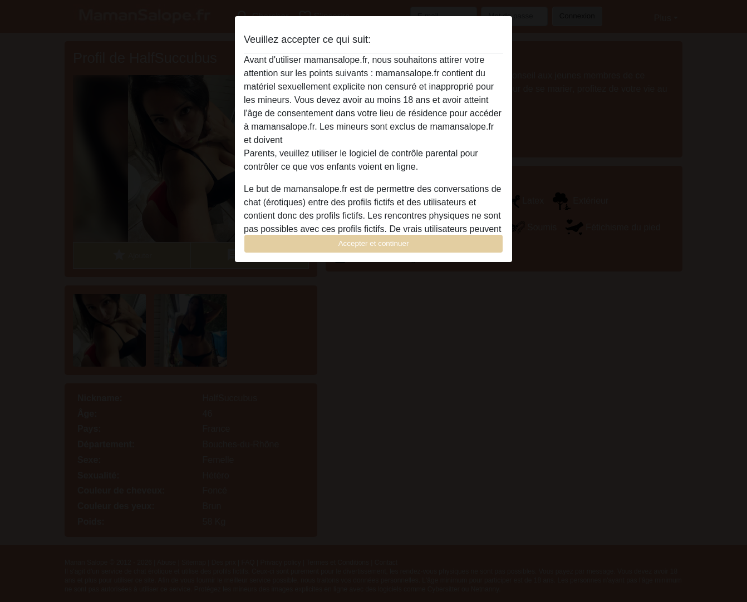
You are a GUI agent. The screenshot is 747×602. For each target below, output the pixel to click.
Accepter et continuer (373, 243)
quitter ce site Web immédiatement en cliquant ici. (383, 140)
